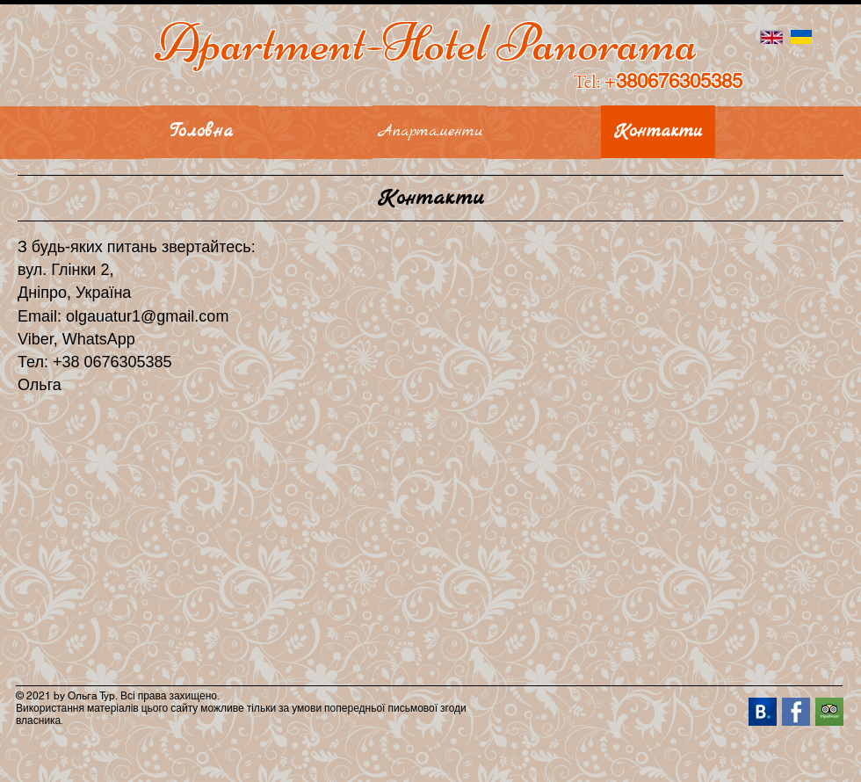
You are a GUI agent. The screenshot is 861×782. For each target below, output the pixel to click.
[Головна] (201, 131)
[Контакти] (658, 131)
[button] (72, 132)
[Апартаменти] (430, 131)
